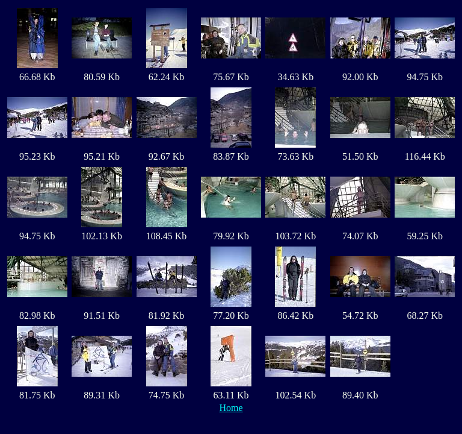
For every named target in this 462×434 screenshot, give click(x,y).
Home (230, 408)
